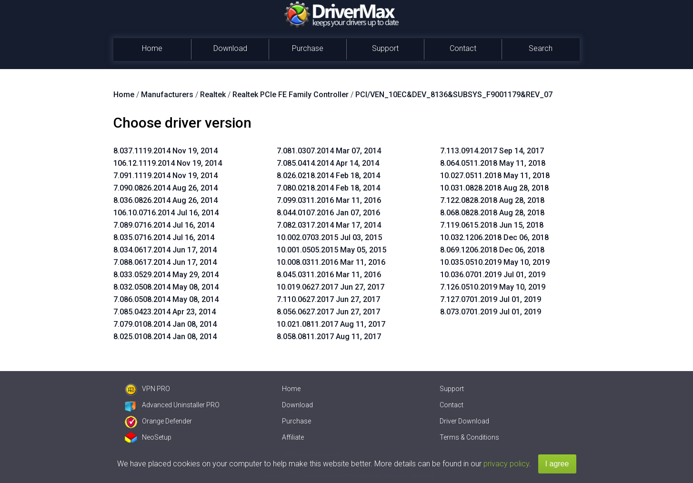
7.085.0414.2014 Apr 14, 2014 (328, 163)
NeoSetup (148, 437)
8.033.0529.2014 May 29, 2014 (166, 274)
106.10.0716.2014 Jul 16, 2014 (166, 212)
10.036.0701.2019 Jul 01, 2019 (492, 274)
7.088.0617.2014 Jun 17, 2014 (165, 262)
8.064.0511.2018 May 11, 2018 (492, 163)
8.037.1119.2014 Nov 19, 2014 (165, 150)
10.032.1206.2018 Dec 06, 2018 (494, 237)
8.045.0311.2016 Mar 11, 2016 (329, 274)
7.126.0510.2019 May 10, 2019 (492, 287)
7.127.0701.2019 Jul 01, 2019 (490, 299)
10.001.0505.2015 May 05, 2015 (331, 249)
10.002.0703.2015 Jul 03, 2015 (329, 237)
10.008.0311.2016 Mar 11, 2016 (331, 262)
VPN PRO (147, 388)
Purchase (307, 48)
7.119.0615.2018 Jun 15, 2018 (491, 225)
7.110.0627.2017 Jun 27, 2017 (328, 299)
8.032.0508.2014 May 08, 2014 (166, 287)
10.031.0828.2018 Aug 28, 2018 (494, 187)
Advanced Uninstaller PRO (172, 405)
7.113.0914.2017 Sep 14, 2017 (492, 150)
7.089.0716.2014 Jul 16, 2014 (163, 225)
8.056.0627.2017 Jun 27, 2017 (328, 311)
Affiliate (293, 437)
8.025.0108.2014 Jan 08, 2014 (165, 336)
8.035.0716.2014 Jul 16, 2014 (163, 237)
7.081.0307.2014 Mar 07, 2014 (329, 150)
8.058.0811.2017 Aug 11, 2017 (329, 336)
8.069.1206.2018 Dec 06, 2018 (492, 249)
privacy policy (506, 463)
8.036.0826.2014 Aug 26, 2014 (165, 200)
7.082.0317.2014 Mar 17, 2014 (329, 225)
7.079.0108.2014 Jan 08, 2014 (165, 324)
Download (230, 48)
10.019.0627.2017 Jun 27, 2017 (330, 287)
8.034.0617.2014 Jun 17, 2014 (165, 249)
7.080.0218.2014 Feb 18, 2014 (328, 187)
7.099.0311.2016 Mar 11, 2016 (329, 200)
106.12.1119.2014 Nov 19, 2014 (167, 163)
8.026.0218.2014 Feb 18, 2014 (328, 175)
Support (385, 48)
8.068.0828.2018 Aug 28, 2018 (492, 212)
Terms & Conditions (469, 437)
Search (540, 48)
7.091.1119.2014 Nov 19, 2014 (165, 175)
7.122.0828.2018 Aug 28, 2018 (492, 200)
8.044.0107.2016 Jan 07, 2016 (328, 212)
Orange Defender (158, 421)
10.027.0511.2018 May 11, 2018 (495, 175)
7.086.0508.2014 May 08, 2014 (166, 299)
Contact (463, 48)
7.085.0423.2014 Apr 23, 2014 (164, 311)
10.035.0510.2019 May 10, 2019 (495, 262)
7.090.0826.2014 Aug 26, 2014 (165, 187)
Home (152, 48)
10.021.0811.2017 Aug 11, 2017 (331, 324)
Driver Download (464, 421)
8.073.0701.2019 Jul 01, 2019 (490, 311)
